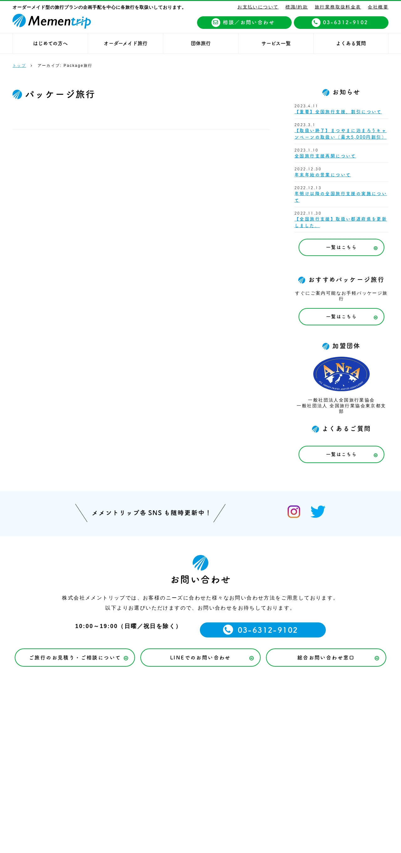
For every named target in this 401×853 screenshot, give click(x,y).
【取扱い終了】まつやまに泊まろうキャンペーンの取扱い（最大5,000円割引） (340, 133)
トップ (19, 65)
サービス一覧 (276, 43)
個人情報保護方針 (242, 714)
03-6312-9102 (340, 22)
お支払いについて (258, 6)
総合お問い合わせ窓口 (326, 657)
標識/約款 (296, 6)
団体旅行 (201, 43)
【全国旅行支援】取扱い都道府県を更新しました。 (340, 222)
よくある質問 (351, 43)
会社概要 (378, 6)
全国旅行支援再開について (325, 156)
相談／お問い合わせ (243, 22)
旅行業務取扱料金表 (338, 6)
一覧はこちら (341, 247)
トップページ (55, 714)
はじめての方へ (50, 43)
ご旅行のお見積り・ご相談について (75, 657)
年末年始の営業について (322, 175)
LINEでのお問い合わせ (200, 657)
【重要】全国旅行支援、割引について (338, 111)
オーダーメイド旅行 (126, 43)
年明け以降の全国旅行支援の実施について (340, 196)
